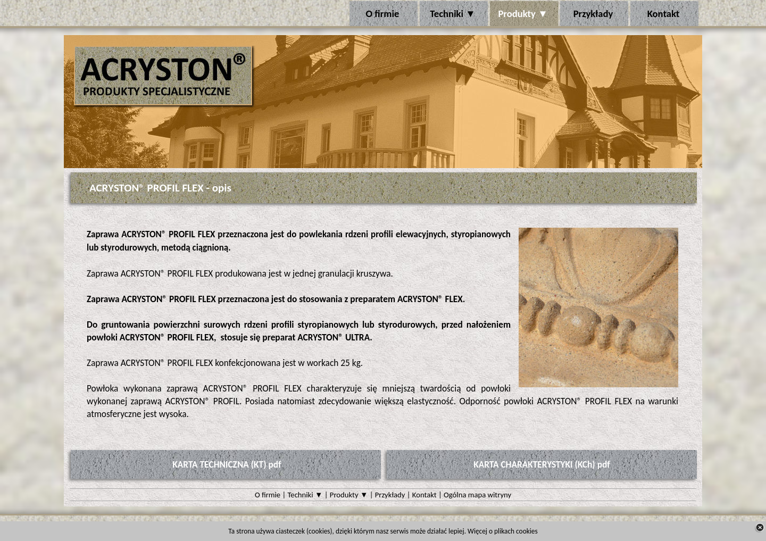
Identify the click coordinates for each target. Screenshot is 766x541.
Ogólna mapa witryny (477, 495)
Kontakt (424, 495)
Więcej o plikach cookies (503, 531)
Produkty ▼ (349, 495)
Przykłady (390, 495)
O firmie (267, 495)
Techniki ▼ (305, 495)
